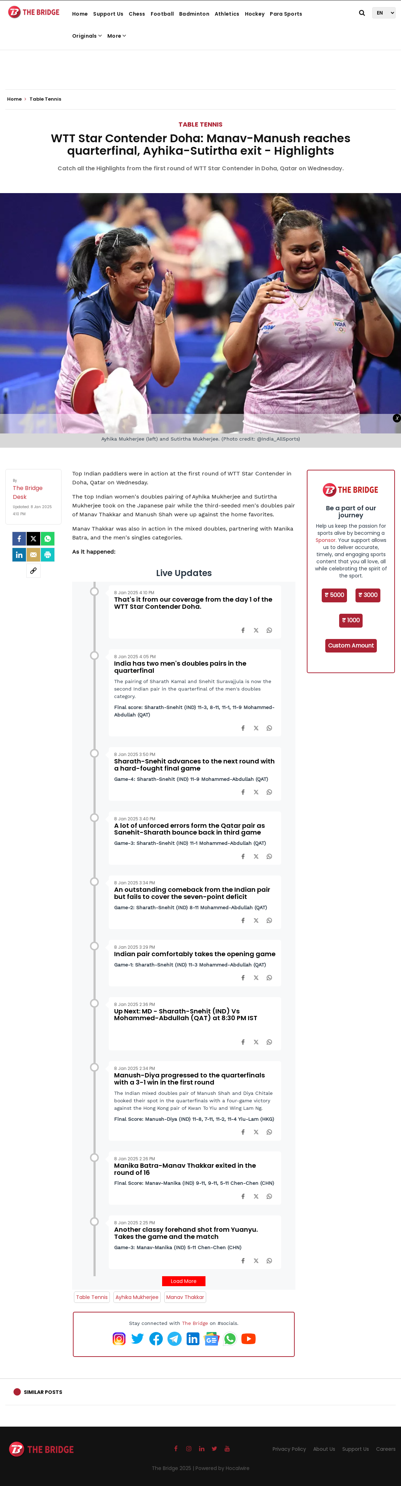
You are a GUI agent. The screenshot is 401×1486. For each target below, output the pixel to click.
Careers (386, 1449)
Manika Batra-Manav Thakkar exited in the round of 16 (185, 1169)
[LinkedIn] (19, 555)
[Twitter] (33, 539)
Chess (137, 13)
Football (162, 13)
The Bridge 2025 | (174, 1468)
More (117, 35)
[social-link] (33, 571)
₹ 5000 (334, 595)
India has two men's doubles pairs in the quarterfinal (180, 667)
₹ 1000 (351, 620)
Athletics (227, 13)
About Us (324, 1449)
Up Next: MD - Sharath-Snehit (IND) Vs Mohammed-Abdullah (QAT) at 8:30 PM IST (185, 1015)
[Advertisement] (200, 67)
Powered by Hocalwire (223, 1468)
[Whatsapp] (48, 539)
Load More (184, 1281)
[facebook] (19, 539)
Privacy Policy (289, 1449)
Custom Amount (351, 645)
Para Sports (286, 13)
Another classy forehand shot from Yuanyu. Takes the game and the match (186, 1233)
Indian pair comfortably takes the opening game (195, 953)
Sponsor (326, 540)
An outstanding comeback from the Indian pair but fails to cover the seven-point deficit (192, 893)
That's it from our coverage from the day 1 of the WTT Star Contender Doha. (193, 603)
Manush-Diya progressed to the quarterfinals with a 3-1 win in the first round (189, 1079)
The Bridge (195, 1323)
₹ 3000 (368, 595)
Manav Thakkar (185, 1297)
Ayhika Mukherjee (137, 1297)
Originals (87, 35)
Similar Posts (43, 1392)
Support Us (108, 13)
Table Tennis (200, 124)
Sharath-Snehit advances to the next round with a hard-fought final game (194, 765)
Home (80, 13)
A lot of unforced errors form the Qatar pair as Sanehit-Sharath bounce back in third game (189, 829)
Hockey (255, 13)
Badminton (194, 13)
